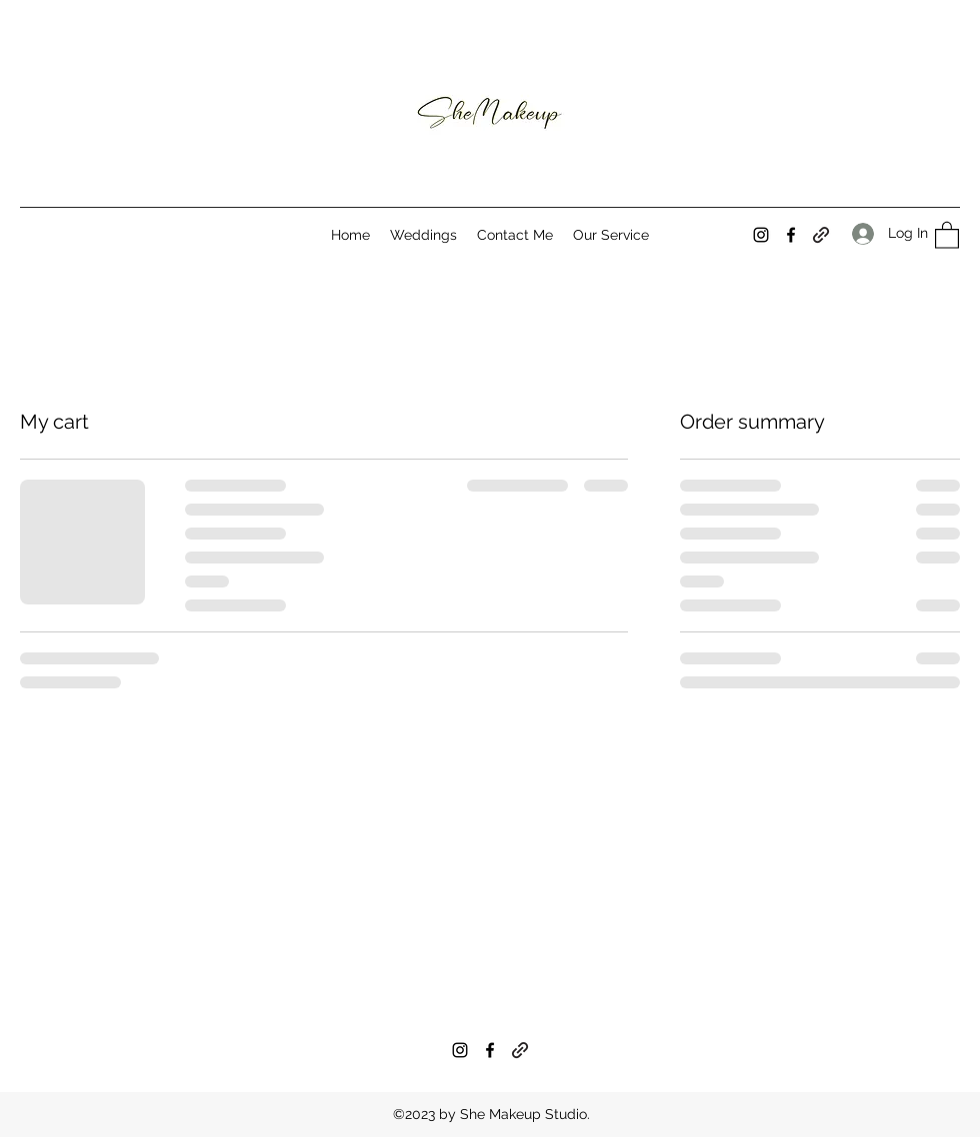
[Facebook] (791, 235)
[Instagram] (761, 235)
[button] (947, 234)
